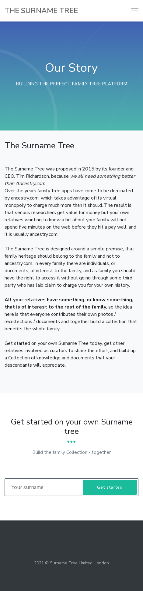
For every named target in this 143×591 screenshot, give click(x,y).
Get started (110, 487)
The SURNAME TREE (41, 10)
